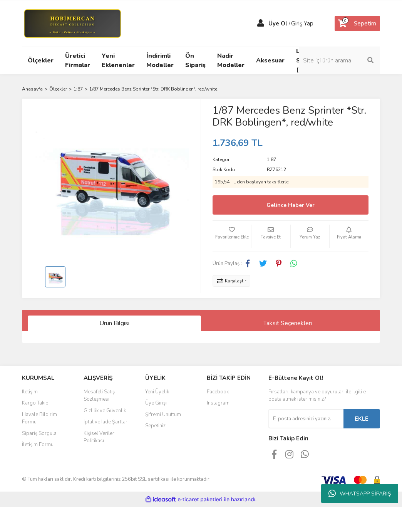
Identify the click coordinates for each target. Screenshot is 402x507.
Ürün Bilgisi (114, 323)
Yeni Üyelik (157, 391)
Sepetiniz (155, 425)
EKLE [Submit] (361, 419)
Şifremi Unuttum (163, 414)
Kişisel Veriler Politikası (99, 437)
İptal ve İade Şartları (106, 421)
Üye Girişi (156, 403)
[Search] (339, 60)
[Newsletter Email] (305, 418)
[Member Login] (260, 23)
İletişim (30, 391)
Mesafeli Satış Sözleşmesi (99, 395)
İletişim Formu (38, 444)
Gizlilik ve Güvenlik (105, 410)
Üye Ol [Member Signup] (278, 23)
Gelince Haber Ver (290, 205)
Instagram (218, 403)
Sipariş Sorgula (39, 433)
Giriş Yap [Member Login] (302, 23)
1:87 (271, 159)
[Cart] (357, 23)
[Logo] (72, 23)
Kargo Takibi (36, 403)
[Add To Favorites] (232, 236)
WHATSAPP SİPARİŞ (359, 493)
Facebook (218, 391)
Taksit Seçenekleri (287, 323)
